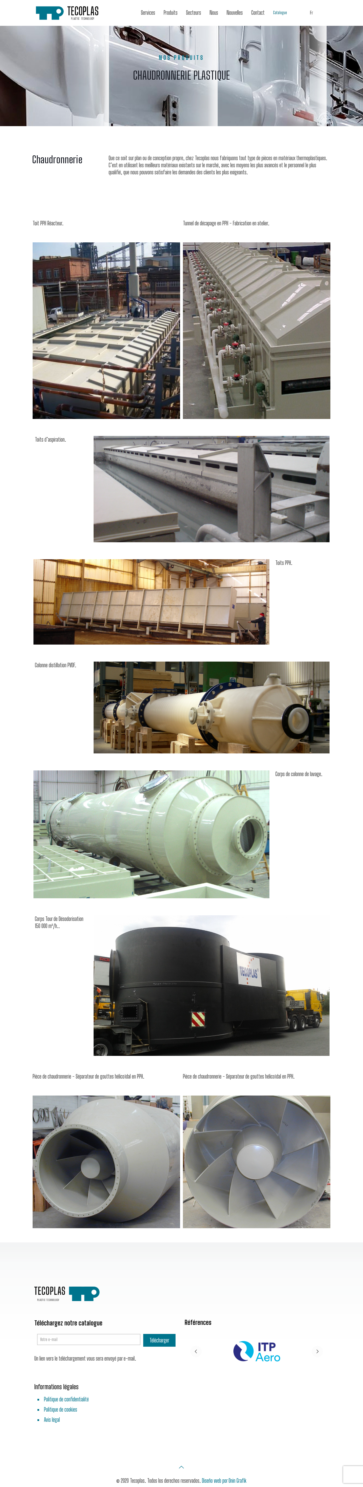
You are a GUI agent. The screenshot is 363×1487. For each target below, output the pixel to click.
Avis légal (52, 1419)
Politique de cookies (60, 1409)
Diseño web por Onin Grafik (224, 1480)
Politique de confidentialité (66, 1399)
